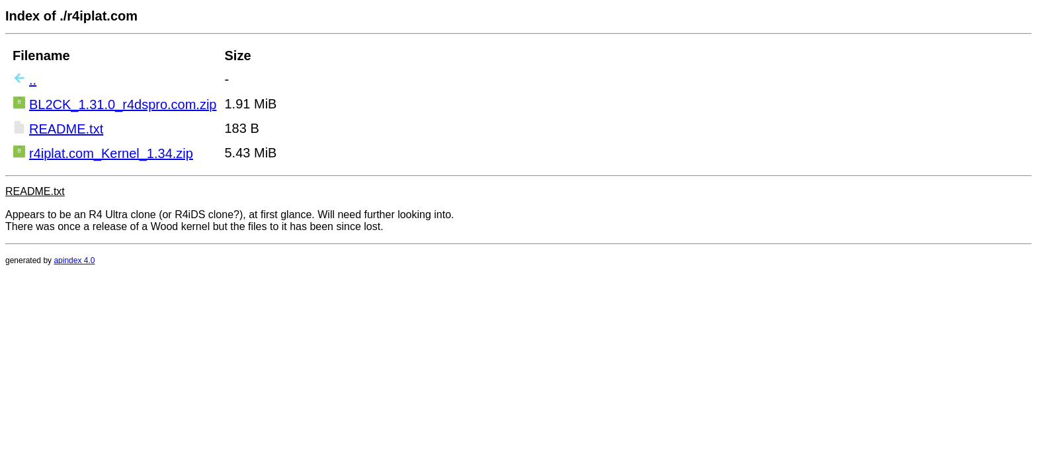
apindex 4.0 (74, 260)
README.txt (66, 129)
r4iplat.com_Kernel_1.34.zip (111, 153)
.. (32, 80)
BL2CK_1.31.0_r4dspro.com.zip (123, 104)
